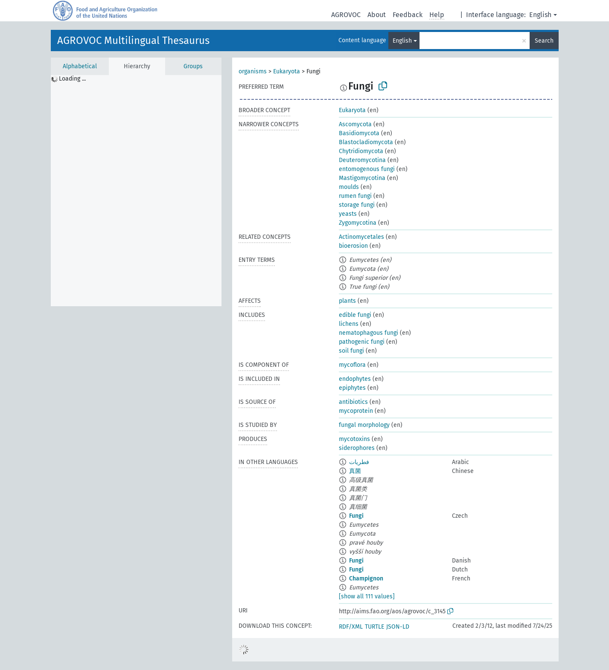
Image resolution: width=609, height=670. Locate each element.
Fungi (356, 515)
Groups (193, 66)
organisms (253, 71)
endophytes (355, 379)
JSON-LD (397, 626)
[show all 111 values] (367, 596)
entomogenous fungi (367, 169)
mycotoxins (354, 439)
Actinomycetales (361, 237)
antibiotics (353, 402)
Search (544, 40)
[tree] (136, 190)
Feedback (408, 15)
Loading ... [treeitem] (72, 78)
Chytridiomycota (361, 151)
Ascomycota (355, 124)
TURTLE (374, 626)
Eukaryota (286, 71)
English (540, 15)
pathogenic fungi (362, 341)
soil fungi (351, 350)
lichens (348, 324)
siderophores (357, 448)
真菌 (355, 471)
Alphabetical (80, 66)
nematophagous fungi (368, 332)
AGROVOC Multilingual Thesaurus (133, 40)
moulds (349, 187)
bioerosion (353, 245)
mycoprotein (356, 411)
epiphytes (352, 388)
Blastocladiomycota (366, 142)
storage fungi (357, 205)
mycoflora (352, 364)
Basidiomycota (359, 133)
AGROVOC (346, 15)
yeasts (348, 214)
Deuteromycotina (362, 160)
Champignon (366, 578)
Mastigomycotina (362, 178)
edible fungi (355, 315)
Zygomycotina (357, 222)
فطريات (359, 462)
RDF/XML (351, 626)
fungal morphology (364, 425)
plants (347, 301)
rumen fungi (355, 196)
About (376, 15)
